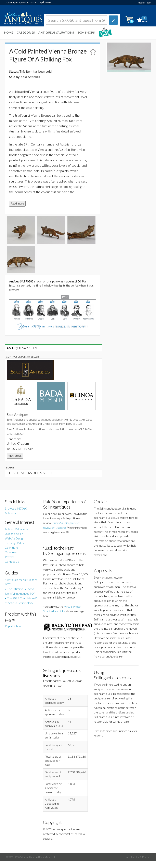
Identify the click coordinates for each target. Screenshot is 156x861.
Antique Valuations (16, 529)
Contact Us (12, 561)
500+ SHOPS (86, 32)
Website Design (14, 538)
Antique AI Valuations (56, 32)
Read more (17, 203)
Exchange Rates (14, 543)
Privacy (9, 557)
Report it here (13, 626)
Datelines (11, 552)
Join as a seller (14, 533)
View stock (15, 455)
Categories (26, 32)
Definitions (11, 547)
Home (8, 32)
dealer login (144, 2)
